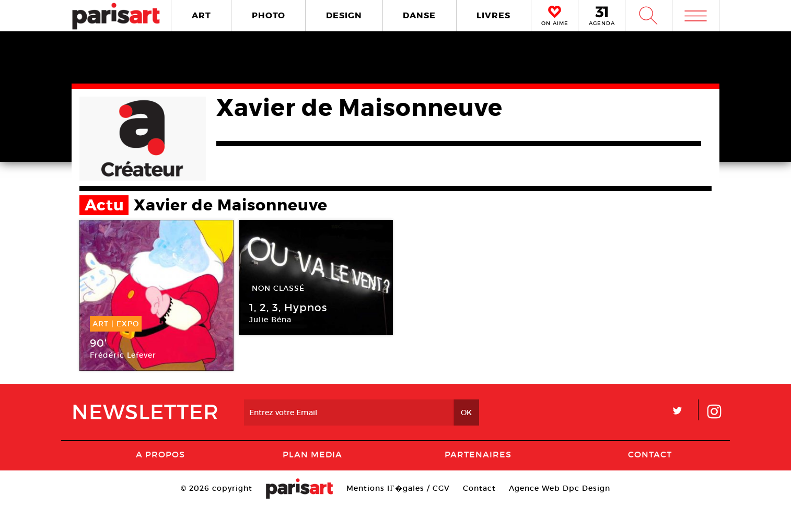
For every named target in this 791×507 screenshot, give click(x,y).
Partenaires (478, 454)
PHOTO (268, 15)
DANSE (419, 15)
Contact (650, 454)
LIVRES (493, 15)
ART (201, 15)
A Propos (160, 454)
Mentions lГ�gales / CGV (397, 488)
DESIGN (344, 15)
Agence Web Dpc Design (559, 488)
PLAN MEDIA (312, 454)
